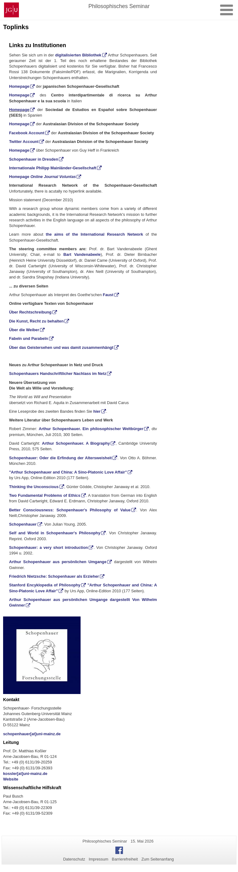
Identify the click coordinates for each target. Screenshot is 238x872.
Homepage (19, 86)
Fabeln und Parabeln (28, 338)
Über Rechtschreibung (30, 312)
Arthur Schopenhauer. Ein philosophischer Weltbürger (91, 428)
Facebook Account (26, 133)
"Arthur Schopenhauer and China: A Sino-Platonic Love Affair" (68, 472)
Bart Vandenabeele (82, 254)
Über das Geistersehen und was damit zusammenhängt (61, 347)
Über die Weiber (24, 329)
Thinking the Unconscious (34, 486)
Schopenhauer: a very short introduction (48, 547)
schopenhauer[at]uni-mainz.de (32, 734)
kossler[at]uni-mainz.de (25, 773)
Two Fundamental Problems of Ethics (44, 495)
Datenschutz (74, 859)
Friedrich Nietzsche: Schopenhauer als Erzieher (54, 576)
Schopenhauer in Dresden (33, 159)
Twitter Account (23, 141)
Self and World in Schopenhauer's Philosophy (54, 533)
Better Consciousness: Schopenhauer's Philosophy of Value (69, 510)
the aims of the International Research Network (94, 234)
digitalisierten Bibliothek (78, 55)
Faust (108, 294)
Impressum (98, 859)
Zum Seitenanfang (157, 859)
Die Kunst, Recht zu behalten (36, 321)
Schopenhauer (23, 524)
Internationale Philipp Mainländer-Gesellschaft (52, 168)
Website (10, 779)
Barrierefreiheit (125, 859)
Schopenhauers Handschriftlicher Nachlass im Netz (57, 373)
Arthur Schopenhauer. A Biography (76, 443)
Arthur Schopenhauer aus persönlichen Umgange (57, 561)
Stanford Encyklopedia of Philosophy (44, 585)
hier (96, 411)
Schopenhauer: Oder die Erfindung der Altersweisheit (60, 458)
